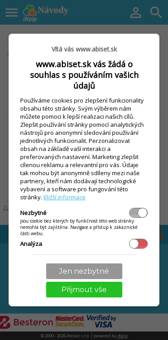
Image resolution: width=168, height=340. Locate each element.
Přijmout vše (84, 289)
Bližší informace (64, 197)
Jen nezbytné (84, 271)
